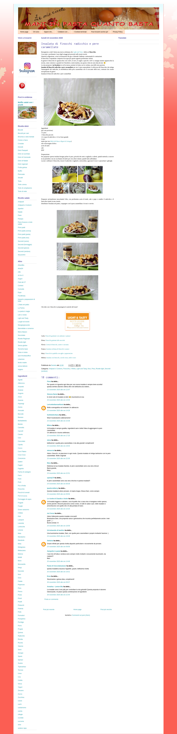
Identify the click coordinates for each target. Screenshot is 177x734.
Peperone (21, 585)
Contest (20, 286)
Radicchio (21, 636)
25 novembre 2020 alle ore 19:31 (58, 572)
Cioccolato (21, 441)
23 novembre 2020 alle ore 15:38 (58, 421)
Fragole (20, 503)
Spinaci (20, 660)
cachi (20, 704)
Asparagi (21, 404)
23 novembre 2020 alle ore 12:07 (58, 390)
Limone (20, 530)
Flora (49, 381)
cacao (20, 701)
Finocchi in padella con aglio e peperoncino (59, 353)
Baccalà (20, 414)
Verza (20, 684)
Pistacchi (21, 605)
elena (49, 440)
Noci (89, 369)
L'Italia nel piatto (23, 305)
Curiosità (21, 289)
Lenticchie (21, 527)
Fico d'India (22, 486)
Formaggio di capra (24, 499)
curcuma (21, 721)
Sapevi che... (48, 32)
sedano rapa (22, 728)
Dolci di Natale (23, 161)
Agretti (20, 380)
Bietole (20, 424)
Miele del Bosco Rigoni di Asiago (60, 141)
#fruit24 (20, 268)
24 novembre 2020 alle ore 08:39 (58, 484)
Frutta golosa (22, 167)
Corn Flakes (22, 451)
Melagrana (21, 547)
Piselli (20, 602)
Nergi (20, 567)
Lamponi (21, 520)
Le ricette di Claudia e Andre (57, 499)
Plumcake (21, 174)
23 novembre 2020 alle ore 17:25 (58, 435)
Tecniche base (23, 349)
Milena (49, 425)
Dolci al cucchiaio (24, 154)
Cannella (21, 427)
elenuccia (50, 450)
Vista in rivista (22, 352)
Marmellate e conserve (26, 328)
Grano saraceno (23, 510)
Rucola (20, 643)
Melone (20, 554)
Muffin (20, 171)
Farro (20, 475)
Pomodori (21, 615)
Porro (20, 626)
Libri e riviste (22, 315)
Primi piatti (21, 227)
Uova (20, 673)
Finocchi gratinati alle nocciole (55, 340)
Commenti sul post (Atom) (81, 615)
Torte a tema (22, 184)
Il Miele (73, 369)
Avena (20, 407)
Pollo (19, 612)
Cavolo (20, 434)
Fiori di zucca (22, 496)
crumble (20, 718)
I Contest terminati (80, 32)
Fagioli (20, 465)
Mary (49, 463)
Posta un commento (51, 599)
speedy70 (50, 478)
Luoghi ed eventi (23, 322)
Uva (19, 677)
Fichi (19, 482)
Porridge (21, 622)
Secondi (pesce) (23, 248)
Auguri (20, 279)
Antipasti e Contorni (55, 369)
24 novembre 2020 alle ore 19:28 (58, 536)
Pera (93, 369)
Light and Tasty (78, 52)
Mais (19, 533)
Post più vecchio (106, 609)
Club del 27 (22, 282)
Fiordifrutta (21, 296)
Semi (19, 650)
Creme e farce (23, 140)
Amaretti (21, 387)
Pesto (20, 595)
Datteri (20, 462)
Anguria (20, 393)
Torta (19, 181)
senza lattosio (22, 366)
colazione (21, 359)
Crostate (21, 144)
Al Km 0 (20, 275)
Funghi (20, 506)
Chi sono (36, 32)
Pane (20, 215)
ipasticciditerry (52, 488)
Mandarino (21, 537)
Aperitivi (20, 209)
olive (19, 725)
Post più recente (48, 609)
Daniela (54, 365)
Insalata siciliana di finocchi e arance (57, 349)
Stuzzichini (21, 255)
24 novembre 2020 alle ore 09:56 (58, 494)
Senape (20, 653)
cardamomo (22, 708)
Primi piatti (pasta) (24, 234)
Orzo (19, 578)
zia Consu (50, 513)
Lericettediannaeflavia (55, 404)
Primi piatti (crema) (24, 231)
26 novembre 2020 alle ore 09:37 (58, 582)
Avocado (21, 410)
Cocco (20, 448)
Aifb (19, 272)
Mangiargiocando (24, 325)
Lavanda (21, 523)
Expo (19, 292)
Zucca (20, 694)
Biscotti (20, 130)
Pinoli (20, 598)
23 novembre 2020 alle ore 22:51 (58, 473)
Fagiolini (21, 468)
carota (20, 711)
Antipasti (21, 202)
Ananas (20, 390)
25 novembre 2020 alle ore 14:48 (58, 561)
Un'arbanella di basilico (55, 530)
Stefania (50, 541)
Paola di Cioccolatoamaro (56, 566)
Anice (20, 397)
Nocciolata (21, 335)
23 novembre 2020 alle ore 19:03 (58, 446)
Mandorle (21, 540)
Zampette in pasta (53, 551)
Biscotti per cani (23, 133)
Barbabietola (22, 421)
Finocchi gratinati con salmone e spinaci (57, 336)
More (19, 561)
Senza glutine (22, 345)
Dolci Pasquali (23, 150)
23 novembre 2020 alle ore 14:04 (58, 400)
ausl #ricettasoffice (24, 356)
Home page (24, 32)
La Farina (21, 308)
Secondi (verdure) (24, 251)
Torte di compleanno (25, 188)
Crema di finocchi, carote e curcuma (57, 345)
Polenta (20, 609)
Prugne (20, 629)
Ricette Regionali (24, 339)
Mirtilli (20, 557)
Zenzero (21, 690)
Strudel (20, 178)
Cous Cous (22, 455)
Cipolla (20, 445)
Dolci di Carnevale (24, 157)
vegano (20, 369)
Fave (19, 479)
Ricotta (20, 639)
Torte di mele (22, 191)
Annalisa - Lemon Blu (55, 587)
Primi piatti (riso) (23, 238)
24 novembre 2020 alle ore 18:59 (58, 526)
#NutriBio (21, 265)
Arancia (20, 400)
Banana (20, 417)
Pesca (20, 591)
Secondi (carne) (23, 241)
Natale (20, 212)
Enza (49, 576)
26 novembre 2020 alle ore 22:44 (58, 595)
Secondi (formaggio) (25, 244)
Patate (20, 581)
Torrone (20, 670)
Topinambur (22, 667)
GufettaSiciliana (53, 415)
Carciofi (20, 431)
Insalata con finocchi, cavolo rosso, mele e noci (61, 358)
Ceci (19, 438)
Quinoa (20, 632)
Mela (19, 544)
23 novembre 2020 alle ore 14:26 (58, 410)
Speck (20, 656)
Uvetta (20, 680)
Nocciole (21, 571)
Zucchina (21, 697)
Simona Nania (52, 394)
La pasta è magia (24, 311)
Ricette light (100, 369)
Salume (20, 646)
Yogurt (20, 687)
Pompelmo (21, 619)
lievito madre (22, 363)
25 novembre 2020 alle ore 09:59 (58, 547)
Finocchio (66, 369)
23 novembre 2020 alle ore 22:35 (58, 458)
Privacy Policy (118, 32)
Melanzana (22, 550)
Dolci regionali (23, 164)
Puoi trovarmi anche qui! (99, 32)
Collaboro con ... (63, 32)
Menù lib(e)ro (22, 332)
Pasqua (20, 219)
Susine (20, 663)
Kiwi (19, 516)
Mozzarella (21, 564)
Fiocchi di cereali (23, 492)
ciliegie (20, 714)
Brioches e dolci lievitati (26, 137)
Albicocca (21, 383)
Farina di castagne (24, 472)
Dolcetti (20, 147)
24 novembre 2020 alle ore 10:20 (58, 509)
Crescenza (21, 458)
